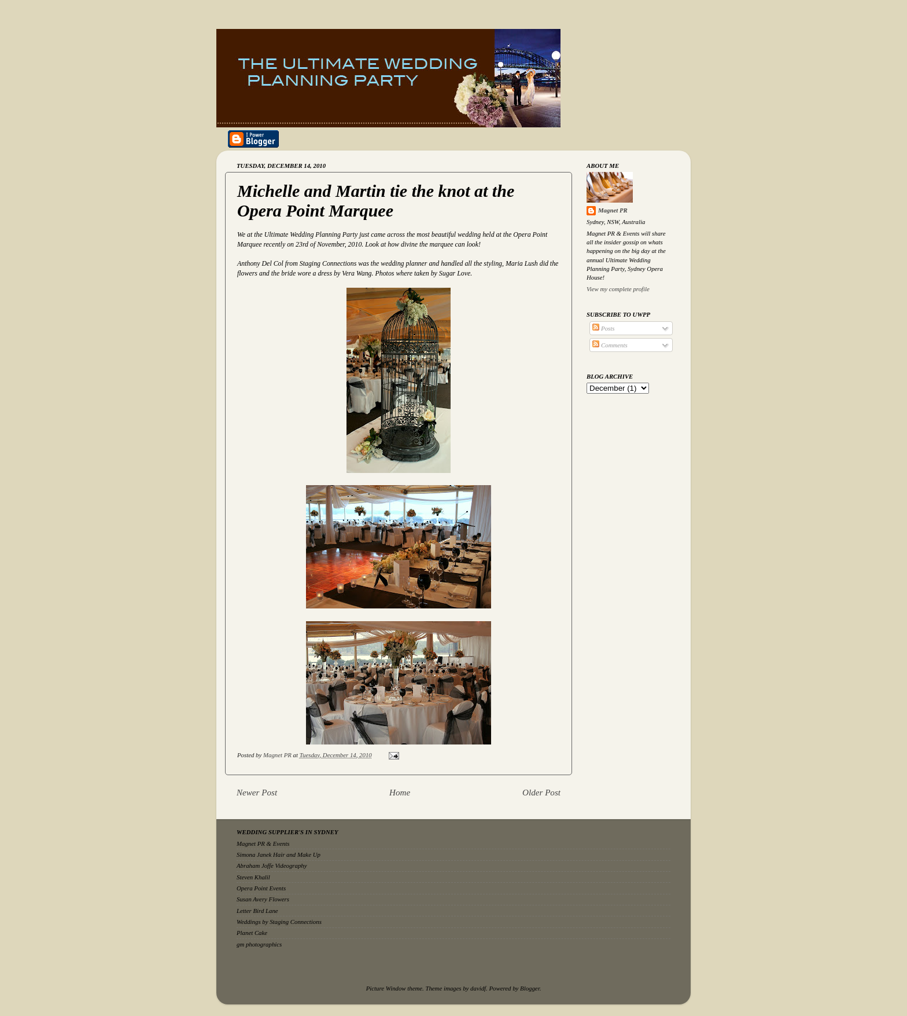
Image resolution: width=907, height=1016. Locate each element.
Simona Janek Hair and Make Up (278, 854)
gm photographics (259, 944)
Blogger (530, 988)
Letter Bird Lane (257, 910)
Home (399, 792)
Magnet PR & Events (263, 843)
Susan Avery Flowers (263, 899)
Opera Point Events (261, 888)
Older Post (541, 792)
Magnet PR (613, 210)
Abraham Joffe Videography (272, 865)
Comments (609, 345)
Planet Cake (252, 932)
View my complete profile (618, 288)
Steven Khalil (253, 877)
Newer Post (257, 792)
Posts (603, 328)
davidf (478, 988)
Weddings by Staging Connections (279, 921)
